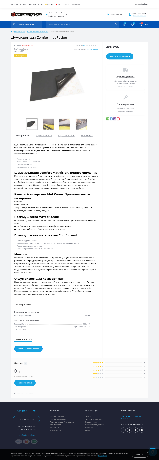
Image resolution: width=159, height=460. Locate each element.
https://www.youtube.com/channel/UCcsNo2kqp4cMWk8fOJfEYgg (129, 430)
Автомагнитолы (56, 425)
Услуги (88, 416)
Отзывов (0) (87, 135)
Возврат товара (91, 422)
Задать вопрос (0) (66, 135)
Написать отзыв (25, 383)
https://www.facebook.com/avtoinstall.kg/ (142, 430)
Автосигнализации (57, 416)
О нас (40, 4)
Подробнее (102, 456)
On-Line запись (63, 4)
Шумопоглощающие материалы (37, 32)
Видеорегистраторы (58, 419)
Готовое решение (125, 104)
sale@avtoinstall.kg (26, 435)
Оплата (23, 4)
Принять (140, 454)
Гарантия (32, 4)
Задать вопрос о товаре (28, 349)
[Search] (115, 24)
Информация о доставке (94, 425)
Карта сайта (89, 427)
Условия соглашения (93, 419)
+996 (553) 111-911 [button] (140, 13)
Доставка (14, 4)
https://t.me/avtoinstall (136, 430)
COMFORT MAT (93, 49)
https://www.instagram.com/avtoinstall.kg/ (123, 430)
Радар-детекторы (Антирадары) (62, 422)
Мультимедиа (55, 430)
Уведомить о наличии (120, 56)
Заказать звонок (139, 16)
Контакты (76, 4)
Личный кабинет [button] (141, 4)
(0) (84, 45)
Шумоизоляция (19, 32)
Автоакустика (55, 427)
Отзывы (49, 4)
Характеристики (44, 135)
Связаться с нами (26, 419)
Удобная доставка (126, 76)
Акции (87, 430)
